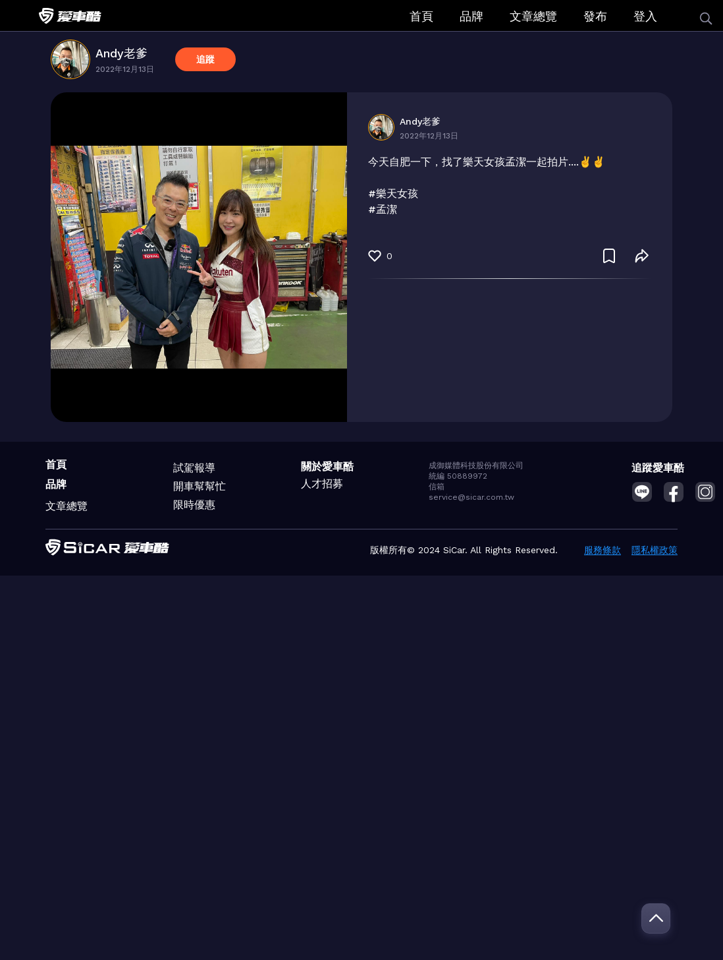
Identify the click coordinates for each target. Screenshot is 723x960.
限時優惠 (194, 504)
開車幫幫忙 (199, 486)
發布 (595, 16)
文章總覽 (533, 16)
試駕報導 (194, 468)
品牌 (471, 16)
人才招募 (322, 483)
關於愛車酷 (327, 466)
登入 (645, 16)
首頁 (421, 16)
